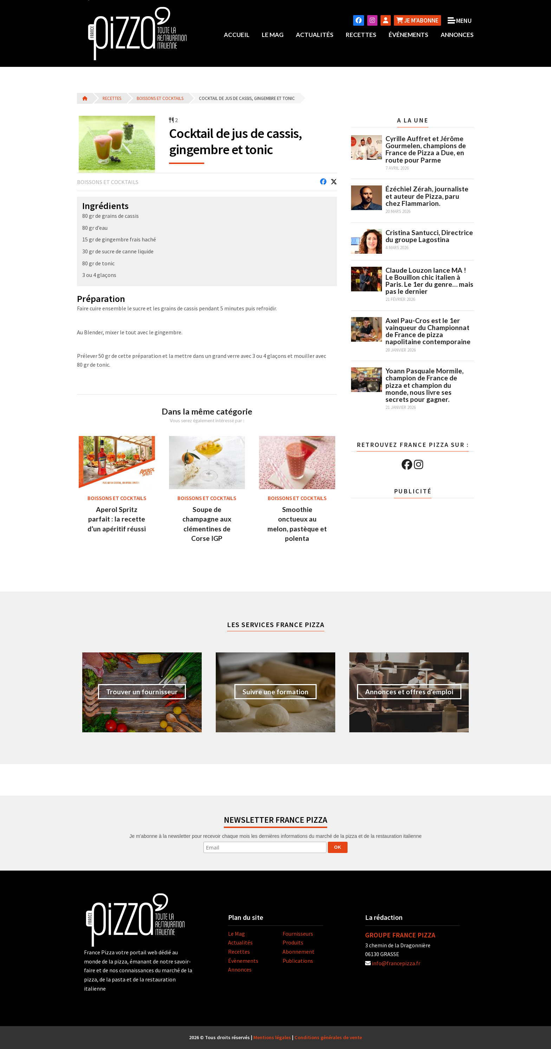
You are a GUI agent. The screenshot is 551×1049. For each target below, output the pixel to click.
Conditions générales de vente (328, 1037)
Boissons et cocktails (160, 98)
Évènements (243, 960)
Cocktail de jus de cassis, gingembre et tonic (247, 98)
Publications (298, 960)
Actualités (314, 34)
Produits (293, 942)
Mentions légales (272, 1037)
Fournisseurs (298, 933)
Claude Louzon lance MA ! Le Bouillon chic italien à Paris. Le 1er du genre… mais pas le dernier (429, 280)
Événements (408, 34)
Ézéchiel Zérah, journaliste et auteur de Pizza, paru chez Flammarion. (426, 196)
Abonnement (299, 951)
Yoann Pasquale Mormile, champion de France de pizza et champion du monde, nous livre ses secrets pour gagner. (424, 385)
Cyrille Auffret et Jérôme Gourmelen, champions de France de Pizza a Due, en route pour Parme (425, 149)
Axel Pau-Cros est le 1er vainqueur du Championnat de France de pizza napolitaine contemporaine (428, 331)
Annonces (457, 34)
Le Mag (273, 34)
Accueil (236, 34)
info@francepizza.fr (396, 962)
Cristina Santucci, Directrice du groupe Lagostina (429, 235)
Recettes (361, 34)
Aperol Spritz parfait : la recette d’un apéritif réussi (116, 518)
